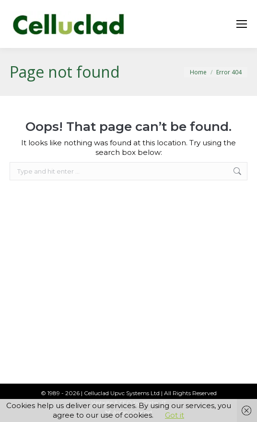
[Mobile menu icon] (241, 24)
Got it (174, 415)
